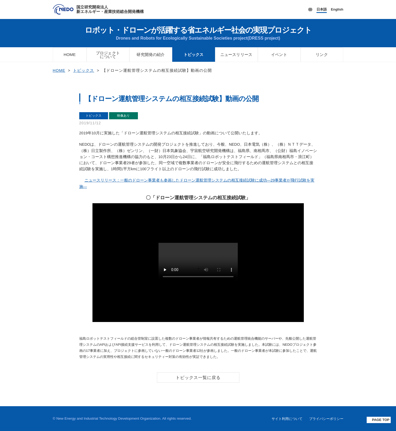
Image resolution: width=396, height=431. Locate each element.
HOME (69, 54)
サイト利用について (287, 419)
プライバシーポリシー (326, 419)
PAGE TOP (380, 420)
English (337, 9)
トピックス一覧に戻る (198, 377)
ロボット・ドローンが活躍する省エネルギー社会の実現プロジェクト (198, 33)
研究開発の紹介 (151, 54)
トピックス (193, 54)
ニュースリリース (236, 54)
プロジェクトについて (108, 55)
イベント (279, 54)
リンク (321, 54)
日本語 (321, 9)
